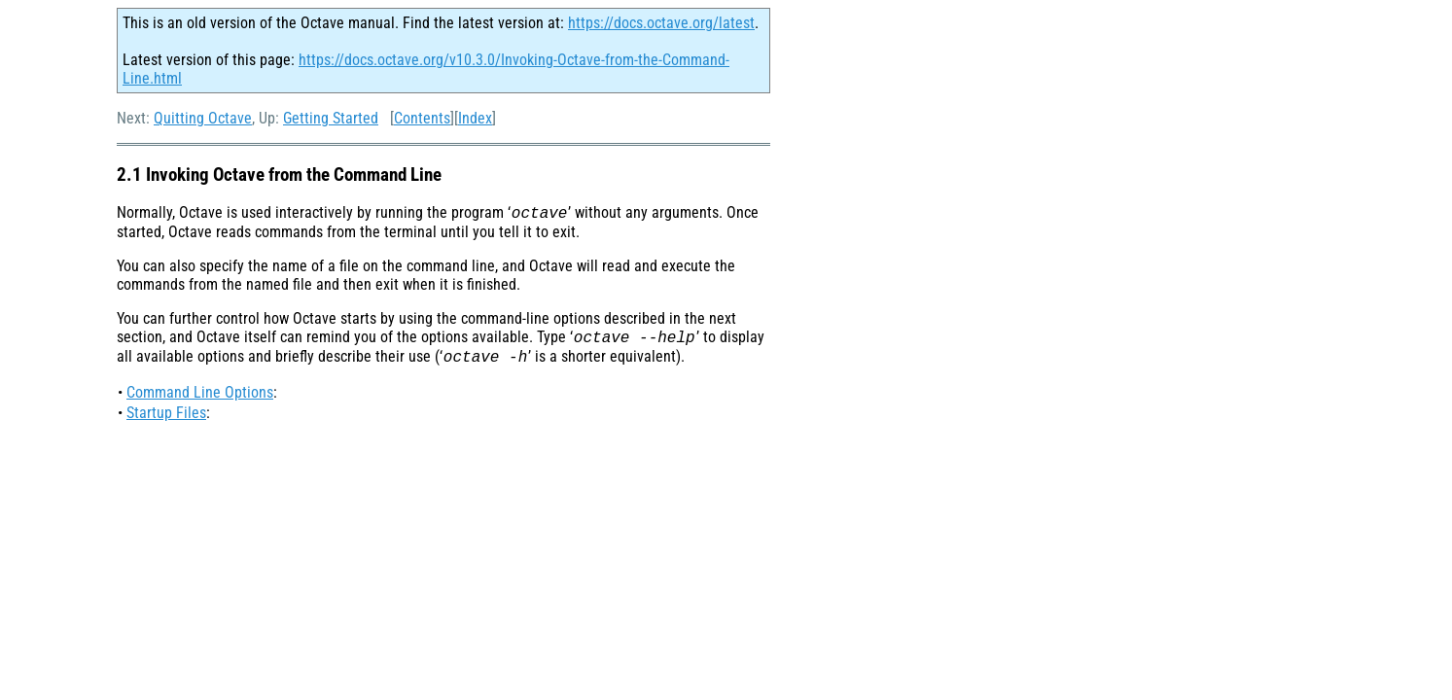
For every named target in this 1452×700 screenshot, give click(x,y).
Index (475, 118)
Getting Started (330, 118)
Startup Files (166, 418)
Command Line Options (199, 398)
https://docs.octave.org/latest (661, 23)
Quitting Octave (203, 118)
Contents (422, 118)
